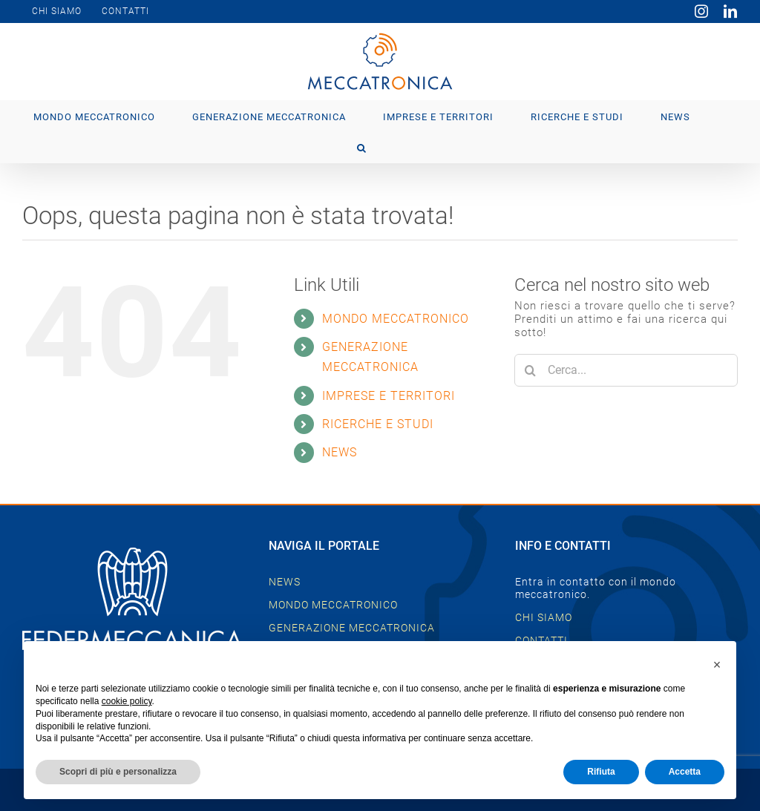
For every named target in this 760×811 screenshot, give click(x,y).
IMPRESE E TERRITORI (388, 396)
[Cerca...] (626, 370)
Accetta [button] (685, 771)
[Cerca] (530, 370)
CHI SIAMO (543, 617)
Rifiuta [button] (601, 771)
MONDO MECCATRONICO (395, 319)
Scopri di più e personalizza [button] (118, 771)
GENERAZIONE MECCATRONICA (352, 628)
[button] (362, 146)
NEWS (339, 452)
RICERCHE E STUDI (377, 424)
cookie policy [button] (127, 701)
